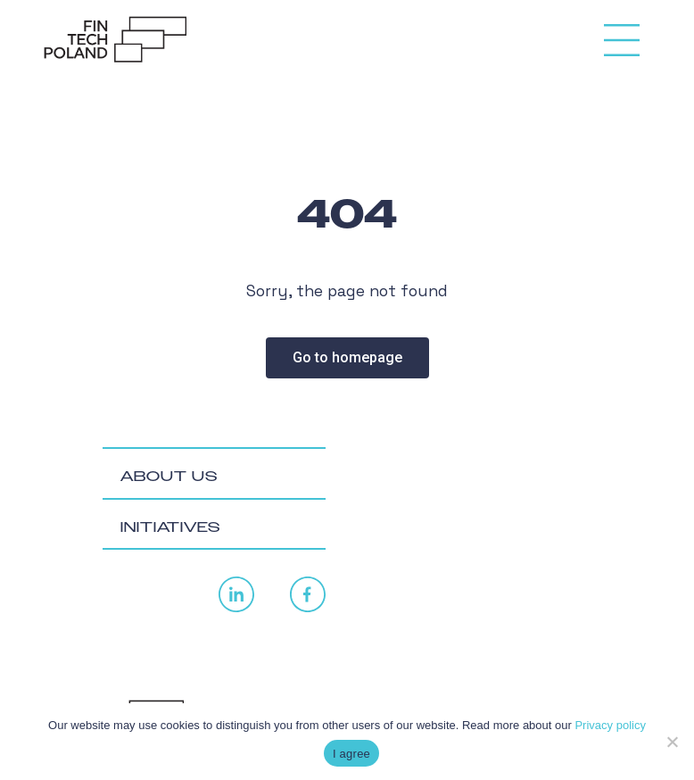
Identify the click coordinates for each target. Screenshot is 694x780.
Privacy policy (609, 725)
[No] (672, 742)
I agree (351, 753)
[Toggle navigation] (621, 33)
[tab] (214, 473)
